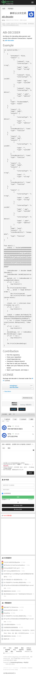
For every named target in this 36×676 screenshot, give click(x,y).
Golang (22, 405)
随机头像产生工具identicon (11, 607)
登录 (17, 444)
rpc (15, 419)
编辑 (3, 448)
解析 (31, 419)
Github (28, 648)
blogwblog (7, 613)
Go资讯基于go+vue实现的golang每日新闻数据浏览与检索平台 (19, 575)
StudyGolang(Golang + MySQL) (19, 662)
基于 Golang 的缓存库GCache (12, 571)
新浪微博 (7, 649)
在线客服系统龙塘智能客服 (11, 627)
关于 (4, 648)
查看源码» (29, 405)
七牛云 (13, 664)
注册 (9, 499)
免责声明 (21, 649)
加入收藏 (4, 414)
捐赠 (6, 651)
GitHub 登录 (18, 505)
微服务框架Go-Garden (10, 591)
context (23, 419)
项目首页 (13, 409)
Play (14, 649)
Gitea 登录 (18, 509)
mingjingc (13, 385)
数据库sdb (6, 639)
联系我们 (29, 649)
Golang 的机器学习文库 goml (12, 568)
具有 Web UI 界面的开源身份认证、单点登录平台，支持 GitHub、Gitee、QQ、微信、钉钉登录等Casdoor (19, 632)
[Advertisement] (18, 537)
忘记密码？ (31, 499)
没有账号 (28, 444)
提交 (30, 473)
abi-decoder (9, 40)
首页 (3, 8)
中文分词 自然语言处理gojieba (12, 562)
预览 (9, 448)
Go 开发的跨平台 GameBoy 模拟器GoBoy (15, 582)
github (7, 419)
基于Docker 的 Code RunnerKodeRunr (14, 565)
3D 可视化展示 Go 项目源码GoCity (13, 579)
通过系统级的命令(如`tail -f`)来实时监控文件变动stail (18, 594)
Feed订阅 (19, 651)
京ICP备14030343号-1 (9, 673)
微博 (10, 414)
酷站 (12, 651)
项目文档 (21, 409)
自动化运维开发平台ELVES (11, 610)
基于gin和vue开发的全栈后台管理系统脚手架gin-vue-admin (19, 587)
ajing (3, 20)
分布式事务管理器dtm (9, 624)
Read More (8, 391)
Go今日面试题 (8, 515)
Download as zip (27, 397)
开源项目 (10, 8)
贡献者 (16, 648)
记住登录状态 (6, 493)
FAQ (10, 648)
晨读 (22, 648)
